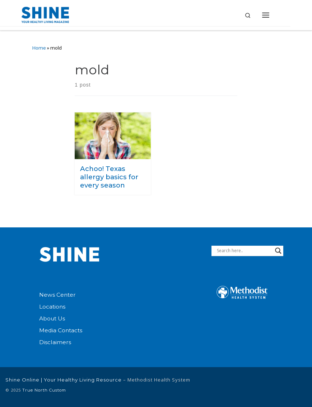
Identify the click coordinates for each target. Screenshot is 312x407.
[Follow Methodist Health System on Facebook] (234, 386)
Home (39, 48)
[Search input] (244, 251)
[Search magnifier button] (278, 251)
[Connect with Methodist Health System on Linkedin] (253, 386)
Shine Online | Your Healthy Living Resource (63, 380)
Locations (52, 306)
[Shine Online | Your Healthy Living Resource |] (45, 14)
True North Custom (44, 390)
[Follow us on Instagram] (299, 386)
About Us (52, 318)
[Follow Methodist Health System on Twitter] (276, 386)
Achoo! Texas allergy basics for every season (109, 177)
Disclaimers (55, 342)
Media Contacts (60, 330)
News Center (57, 294)
